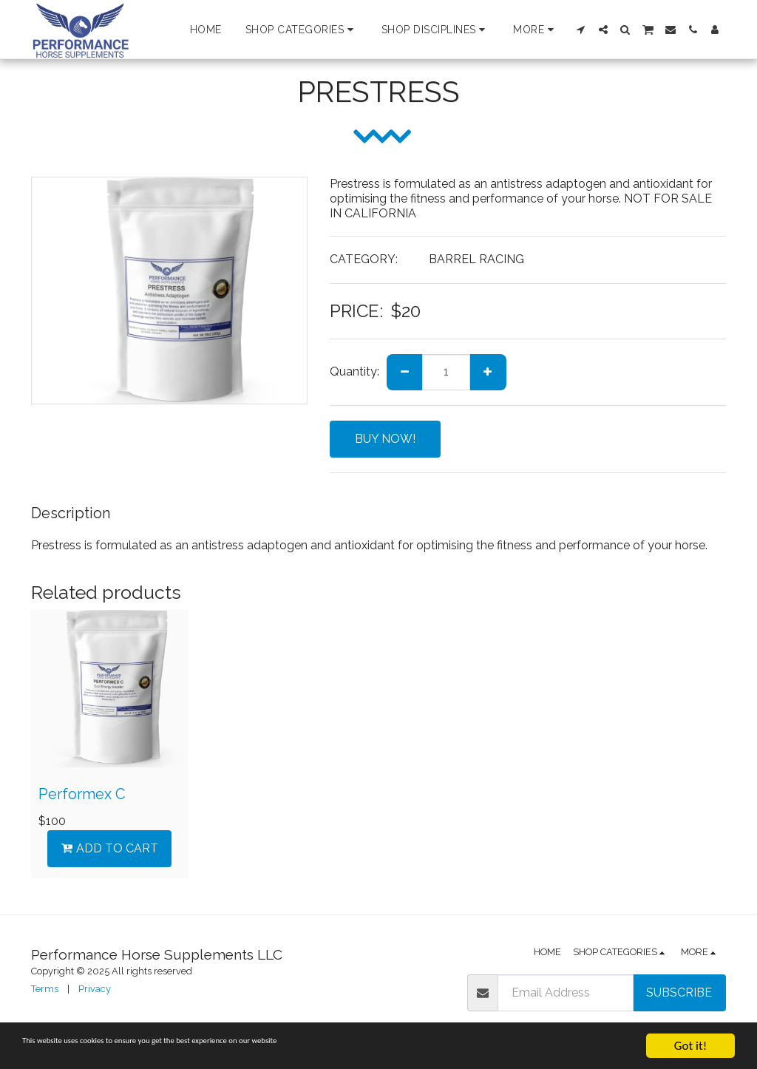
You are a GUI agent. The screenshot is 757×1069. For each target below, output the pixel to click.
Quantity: (354, 371)
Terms (44, 988)
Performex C (82, 794)
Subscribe (679, 992)
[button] (301, 29)
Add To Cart (109, 848)
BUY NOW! (385, 439)
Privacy (94, 988)
